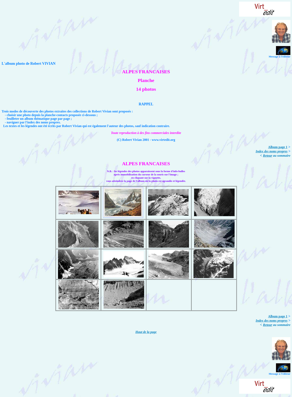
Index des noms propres (272, 151)
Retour (267, 155)
